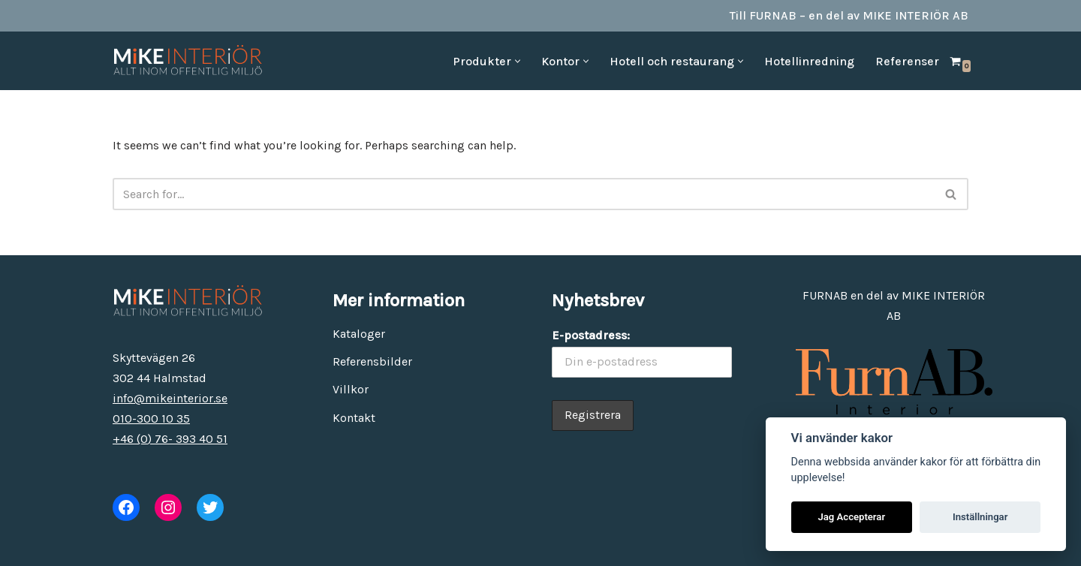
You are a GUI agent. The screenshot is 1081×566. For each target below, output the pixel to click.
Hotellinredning (809, 61)
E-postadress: (591, 335)
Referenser (907, 61)
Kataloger (359, 334)
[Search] (524, 194)
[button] (517, 61)
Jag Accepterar (851, 516)
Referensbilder (372, 361)
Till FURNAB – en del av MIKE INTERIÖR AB (849, 15)
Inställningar (980, 516)
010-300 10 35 (151, 418)
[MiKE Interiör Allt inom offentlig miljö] (188, 61)
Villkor (351, 389)
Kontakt (354, 418)
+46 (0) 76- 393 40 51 (170, 439)
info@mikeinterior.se (170, 398)
